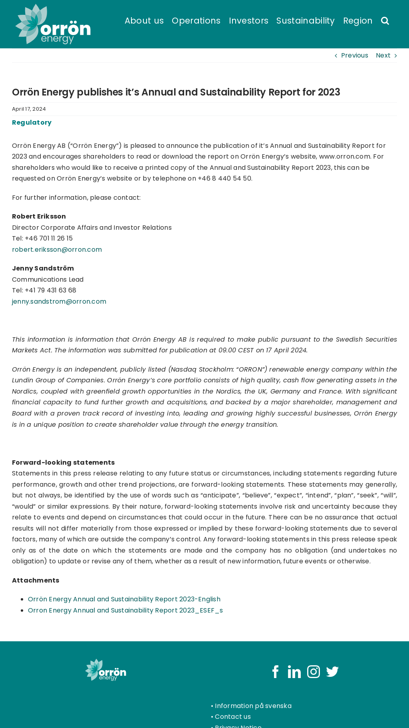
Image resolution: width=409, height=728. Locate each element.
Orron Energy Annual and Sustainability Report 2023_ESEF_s (125, 610)
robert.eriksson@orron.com (57, 249)
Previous (354, 55)
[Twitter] (332, 671)
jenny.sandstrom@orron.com (59, 301)
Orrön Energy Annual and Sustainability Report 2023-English (124, 599)
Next (383, 55)
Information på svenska (253, 705)
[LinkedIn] (294, 671)
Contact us (232, 716)
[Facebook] (275, 671)
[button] (385, 20)
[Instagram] (313, 671)
